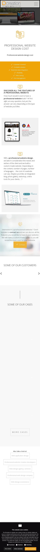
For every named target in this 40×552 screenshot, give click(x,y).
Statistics (20, 544)
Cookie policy (28, 542)
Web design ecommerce (20, 482)
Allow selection (18, 549)
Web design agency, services (20, 469)
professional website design (21, 158)
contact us (14, 232)
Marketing (28, 544)
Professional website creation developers (20, 462)
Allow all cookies (30, 549)
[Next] (39, 274)
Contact (22, 245)
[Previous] (1, 274)
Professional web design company (20, 475)
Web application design (20, 456)
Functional (11, 544)
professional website (13, 98)
